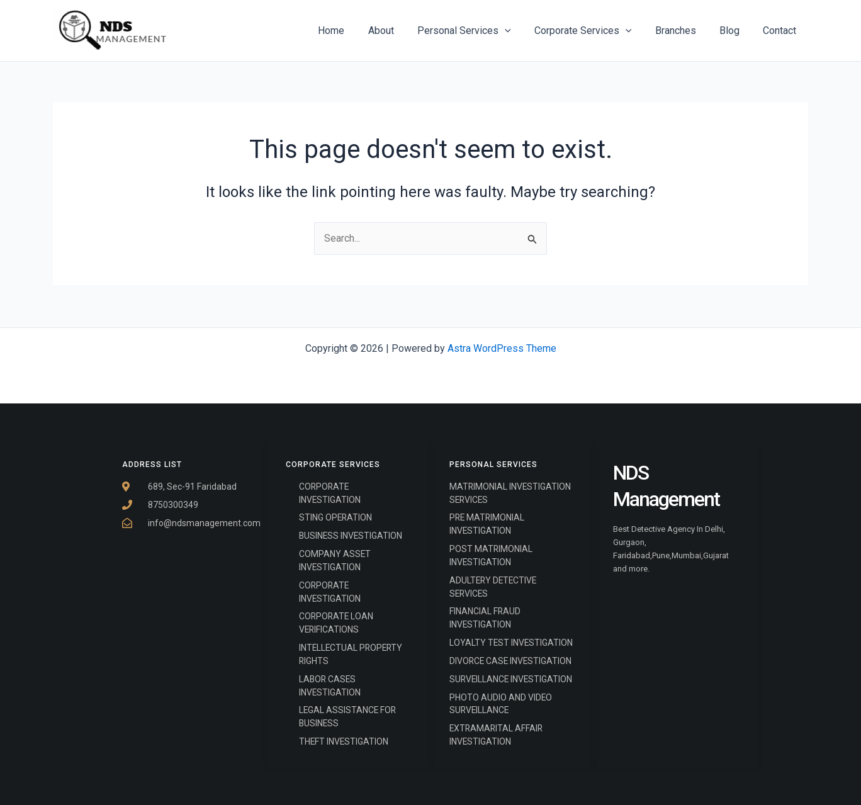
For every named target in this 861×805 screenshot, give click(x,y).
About (399, 31)
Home (353, 31)
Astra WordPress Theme (501, 347)
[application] (520, 31)
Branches (683, 31)
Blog (734, 31)
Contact (781, 31)
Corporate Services (594, 31)
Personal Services (479, 31)
